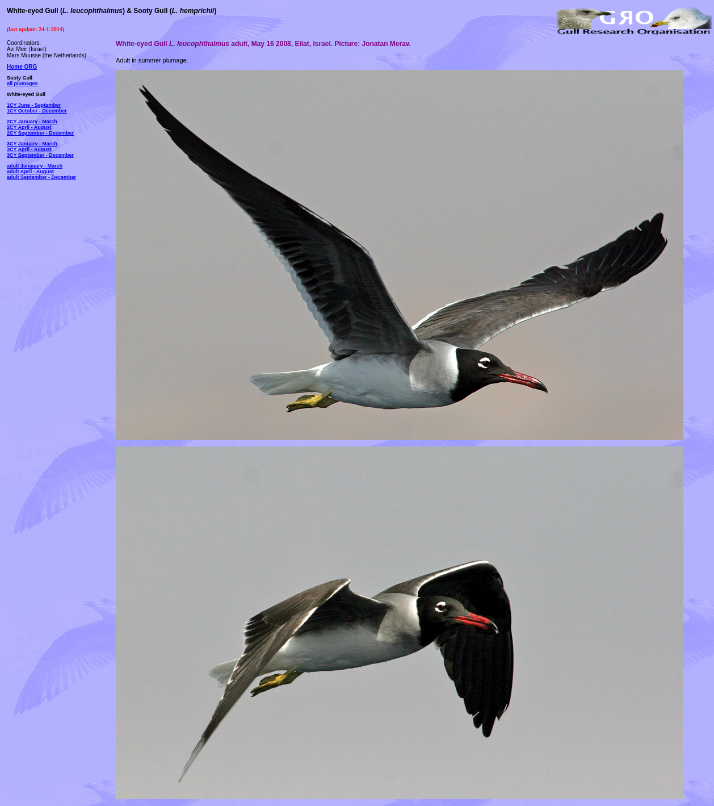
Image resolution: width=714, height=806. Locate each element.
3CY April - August (29, 149)
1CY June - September (34, 105)
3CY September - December (40, 155)
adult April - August (30, 171)
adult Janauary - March (34, 166)
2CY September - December (40, 133)
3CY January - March (32, 144)
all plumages (22, 83)
